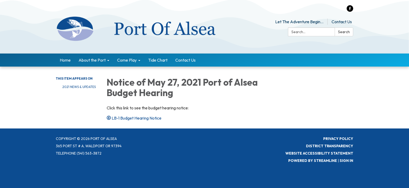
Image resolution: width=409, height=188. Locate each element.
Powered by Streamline (312, 160)
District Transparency (329, 146)
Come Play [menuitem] (127, 60)
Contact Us (342, 21)
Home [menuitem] (65, 60)
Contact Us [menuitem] (185, 60)
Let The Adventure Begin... (299, 21)
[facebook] (350, 10)
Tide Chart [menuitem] (157, 60)
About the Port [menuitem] (92, 60)
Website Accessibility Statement (319, 153)
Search (344, 32)
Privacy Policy (338, 138)
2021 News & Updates (79, 87)
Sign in (346, 160)
